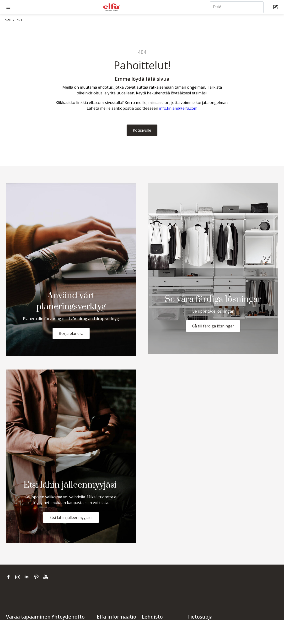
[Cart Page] (276, 7)
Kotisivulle (142, 130)
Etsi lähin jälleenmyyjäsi (70, 517)
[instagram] (18, 577)
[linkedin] (28, 577)
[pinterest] (37, 577)
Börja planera (71, 333)
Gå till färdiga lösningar (213, 326)
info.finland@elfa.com (178, 108)
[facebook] (9, 577)
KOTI (8, 19)
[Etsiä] (237, 7)
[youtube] (46, 577)
